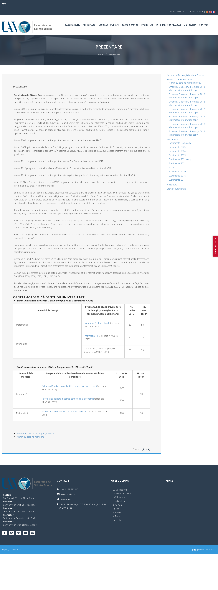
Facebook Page (120, 539)
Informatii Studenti (110, 17)
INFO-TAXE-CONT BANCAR (170, 17)
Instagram (117, 542)
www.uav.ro (73, 537)
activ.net (194, 585)
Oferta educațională (167, 202)
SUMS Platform (120, 527)
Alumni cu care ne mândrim (48, 474)
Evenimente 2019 (168, 185)
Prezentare (90, 17)
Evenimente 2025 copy (171, 156)
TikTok (116, 546)
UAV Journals (119, 535)
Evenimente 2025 (168, 160)
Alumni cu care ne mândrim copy (176, 96)
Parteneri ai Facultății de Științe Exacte (53, 471)
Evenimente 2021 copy (171, 172)
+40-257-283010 (76, 527)
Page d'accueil (74, 17)
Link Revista (73, 34)
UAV (22, 3)
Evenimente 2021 (168, 177)
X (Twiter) (117, 554)
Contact (86, 34)
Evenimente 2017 (168, 193)
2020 (162, 181)
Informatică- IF (82, 370)
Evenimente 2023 (168, 168)
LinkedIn (117, 558)
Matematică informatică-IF (88, 357)
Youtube (117, 550)
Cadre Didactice (132, 17)
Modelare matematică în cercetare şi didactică (77, 449)
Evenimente (149, 17)
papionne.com (181, 585)
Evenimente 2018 (168, 189)
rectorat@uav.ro (76, 532)
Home (100, 69)
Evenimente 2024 (168, 164)
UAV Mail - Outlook (122, 531)
